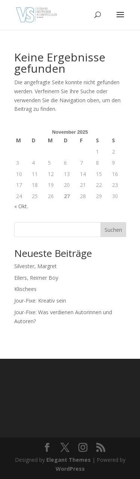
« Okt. (21, 206)
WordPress (70, 468)
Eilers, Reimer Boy (36, 277)
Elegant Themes (68, 459)
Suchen (113, 229)
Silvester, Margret (35, 266)
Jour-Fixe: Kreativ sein (40, 300)
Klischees (25, 288)
